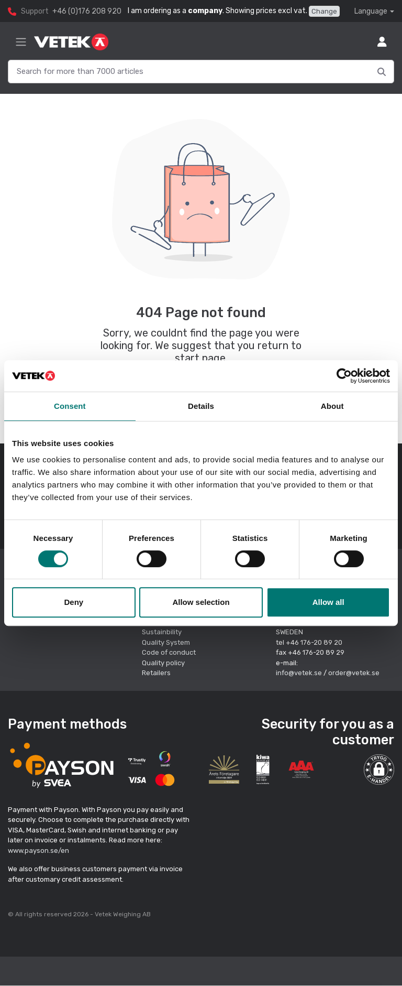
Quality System (166, 642)
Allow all (328, 602)
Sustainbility (162, 632)
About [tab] (332, 406)
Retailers (156, 673)
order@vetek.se (353, 673)
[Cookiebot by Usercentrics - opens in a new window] (344, 376)
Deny (73, 602)
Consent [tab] (70, 406)
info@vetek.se (299, 673)
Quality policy (163, 663)
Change (324, 11)
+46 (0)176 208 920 (86, 11)
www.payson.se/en (38, 850)
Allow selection (200, 602)
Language (370, 11)
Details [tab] (201, 406)
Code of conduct (169, 652)
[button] (379, 769)
